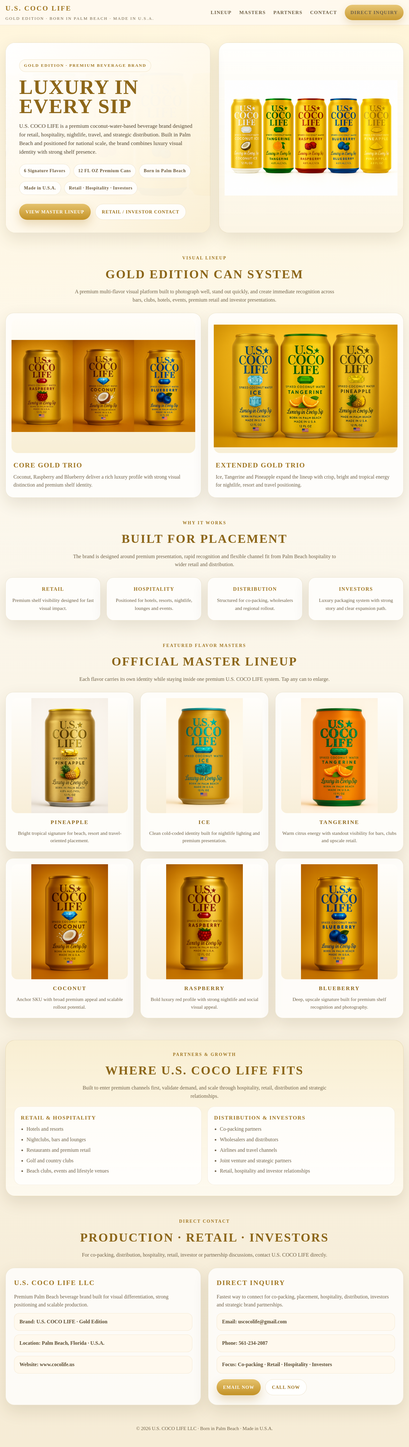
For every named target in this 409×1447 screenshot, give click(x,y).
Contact (323, 12)
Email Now (238, 1387)
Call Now (286, 1387)
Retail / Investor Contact (141, 211)
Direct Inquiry (374, 12)
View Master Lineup (55, 211)
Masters (252, 12)
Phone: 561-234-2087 (245, 1343)
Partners (288, 12)
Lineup (221, 12)
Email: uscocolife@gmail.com (254, 1321)
